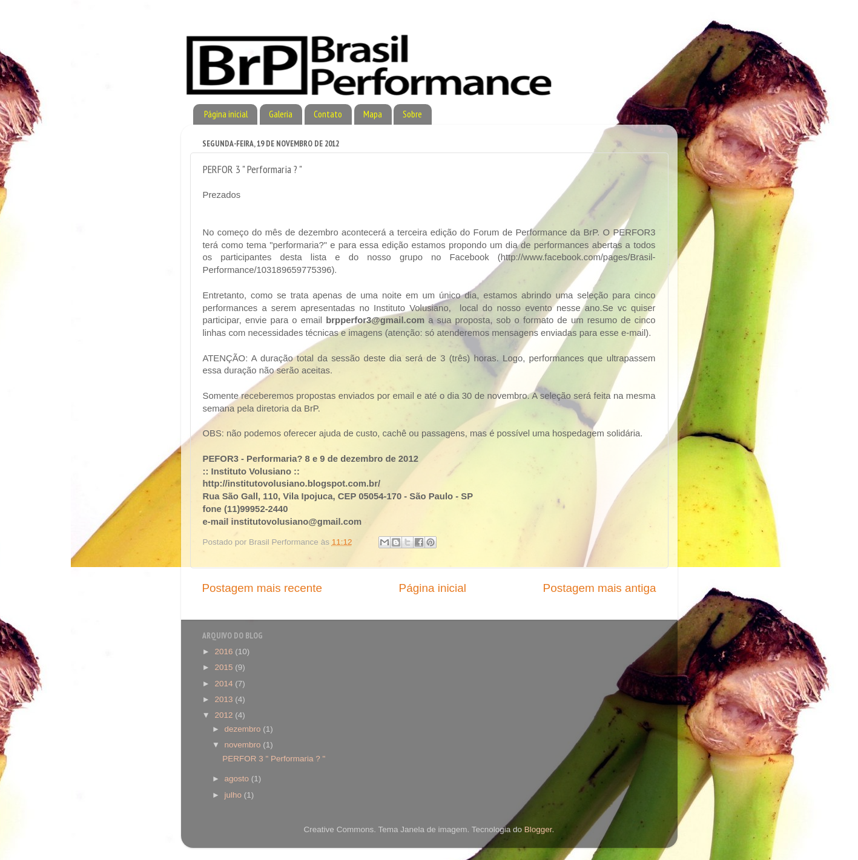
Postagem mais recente (262, 588)
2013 (224, 699)
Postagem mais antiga (599, 588)
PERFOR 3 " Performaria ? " (273, 758)
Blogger (538, 829)
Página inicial (226, 114)
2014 (224, 683)
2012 (224, 715)
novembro (244, 744)
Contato (328, 114)
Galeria (280, 114)
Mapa (372, 114)
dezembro (244, 729)
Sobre (412, 114)
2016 (224, 651)
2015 (224, 667)
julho (234, 794)
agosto (238, 778)
